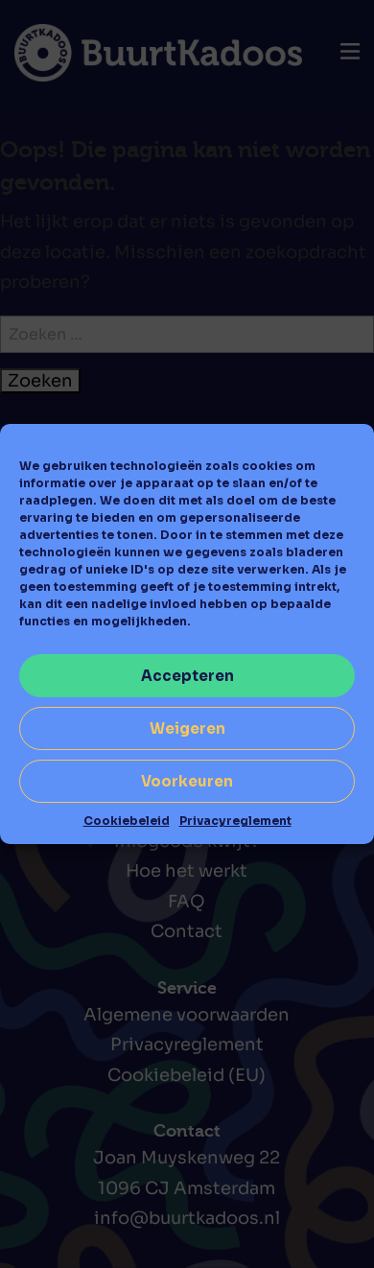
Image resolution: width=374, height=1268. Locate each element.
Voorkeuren (187, 781)
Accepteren (187, 676)
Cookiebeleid (126, 820)
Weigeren (187, 728)
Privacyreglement (235, 820)
